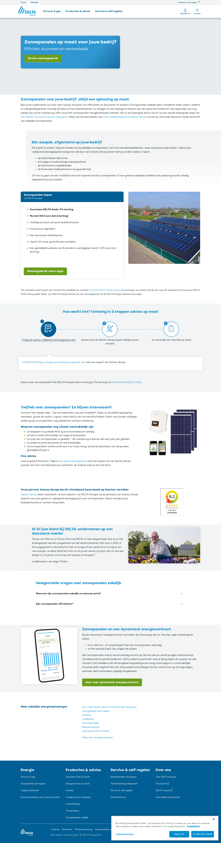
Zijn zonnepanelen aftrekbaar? (54, 604)
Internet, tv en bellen (189, 3)
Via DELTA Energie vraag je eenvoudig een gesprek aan (53, 362)
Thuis (23, 3)
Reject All (179, 834)
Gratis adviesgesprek (43, 58)
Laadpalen (88, 719)
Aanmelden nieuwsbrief (168, 797)
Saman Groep (29, 494)
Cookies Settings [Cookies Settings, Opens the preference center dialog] (125, 834)
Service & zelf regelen (122, 791)
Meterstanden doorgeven (123, 777)
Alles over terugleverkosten (97, 737)
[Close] (213, 819)
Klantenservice (118, 797)
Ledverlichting (73, 804)
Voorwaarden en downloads (109, 830)
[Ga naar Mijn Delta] (185, 11)
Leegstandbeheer (30, 791)
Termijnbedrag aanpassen (124, 784)
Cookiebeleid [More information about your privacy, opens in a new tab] (193, 826)
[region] (165, 828)
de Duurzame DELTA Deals (126, 382)
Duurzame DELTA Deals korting (105, 290)
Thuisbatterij (72, 811)
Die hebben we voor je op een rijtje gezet (44, 117)
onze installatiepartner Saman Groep (125, 117)
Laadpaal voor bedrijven (78, 797)
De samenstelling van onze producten (40, 797)
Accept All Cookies (202, 834)
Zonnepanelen (90, 723)
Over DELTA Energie (166, 777)
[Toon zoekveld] (197, 11)
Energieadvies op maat (78, 784)
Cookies (55, 830)
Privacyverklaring (83, 830)
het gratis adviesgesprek (73, 461)
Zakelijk (34, 3)
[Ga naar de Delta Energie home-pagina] (27, 11)
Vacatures (162, 783)
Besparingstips (91, 727)
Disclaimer (67, 830)
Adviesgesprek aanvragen (45, 271)
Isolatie (86, 715)
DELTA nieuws (164, 790)
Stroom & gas (28, 777)
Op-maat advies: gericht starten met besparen (109, 707)
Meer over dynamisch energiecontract (112, 682)
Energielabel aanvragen (95, 711)
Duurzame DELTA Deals (95, 731)
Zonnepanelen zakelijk (77, 818)
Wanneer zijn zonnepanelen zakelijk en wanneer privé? (68, 593)
